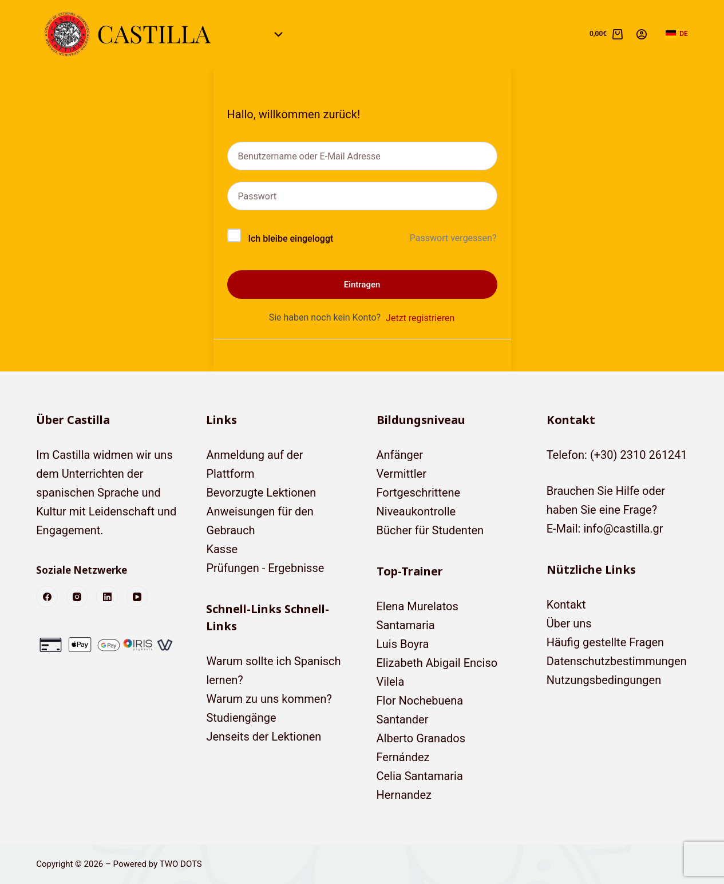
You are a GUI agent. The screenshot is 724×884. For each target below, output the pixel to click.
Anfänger (400, 455)
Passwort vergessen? (453, 238)
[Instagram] (77, 596)
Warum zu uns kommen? (269, 699)
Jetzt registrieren (420, 318)
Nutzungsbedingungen (604, 680)
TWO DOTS (181, 864)
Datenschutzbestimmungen (617, 661)
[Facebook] (47, 596)
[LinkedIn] (107, 596)
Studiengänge (241, 718)
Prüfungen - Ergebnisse (265, 568)
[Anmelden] (641, 34)
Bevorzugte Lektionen (261, 492)
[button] (677, 34)
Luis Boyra (403, 644)
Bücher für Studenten (430, 530)
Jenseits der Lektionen (263, 736)
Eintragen (362, 284)
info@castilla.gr (623, 528)
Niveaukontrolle (416, 511)
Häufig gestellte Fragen (605, 642)
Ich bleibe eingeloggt (290, 238)
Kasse (222, 549)
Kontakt (566, 604)
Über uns (569, 623)
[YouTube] (137, 596)
